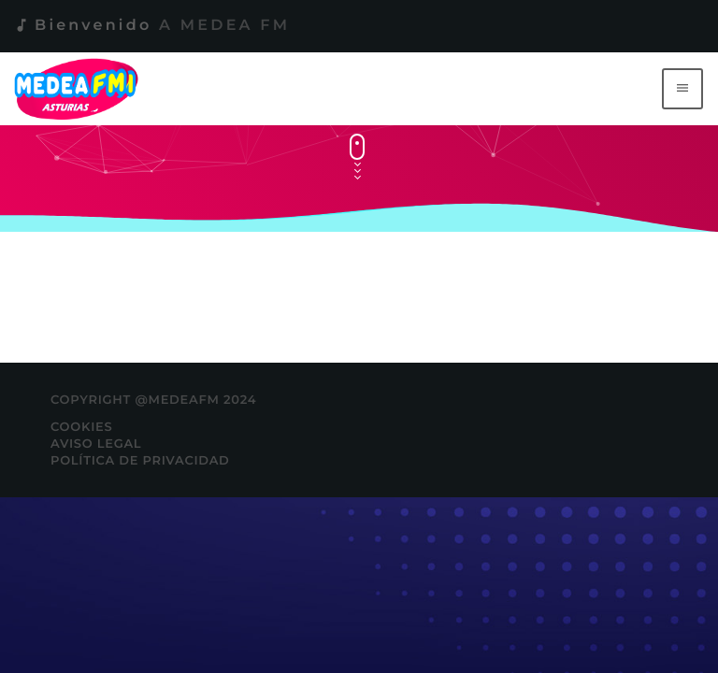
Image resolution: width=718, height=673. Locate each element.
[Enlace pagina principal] (80, 89)
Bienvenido (151, 25)
